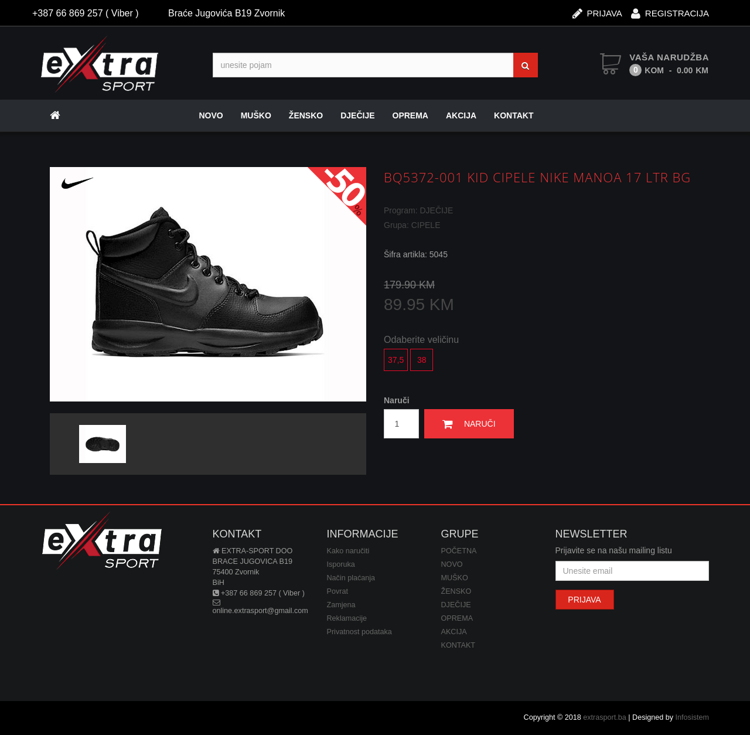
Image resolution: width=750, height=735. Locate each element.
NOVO (211, 115)
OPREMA (410, 115)
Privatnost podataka (359, 632)
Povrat (337, 591)
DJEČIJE (357, 115)
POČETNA (459, 551)
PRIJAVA (597, 12)
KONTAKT (513, 115)
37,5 (396, 360)
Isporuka (341, 564)
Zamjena (341, 605)
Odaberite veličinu (421, 340)
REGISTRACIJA (670, 12)
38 (422, 360)
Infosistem (692, 717)
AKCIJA (461, 115)
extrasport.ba (604, 717)
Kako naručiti (348, 551)
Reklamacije (347, 618)
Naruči (397, 400)
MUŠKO (256, 115)
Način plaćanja (351, 578)
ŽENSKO (306, 115)
